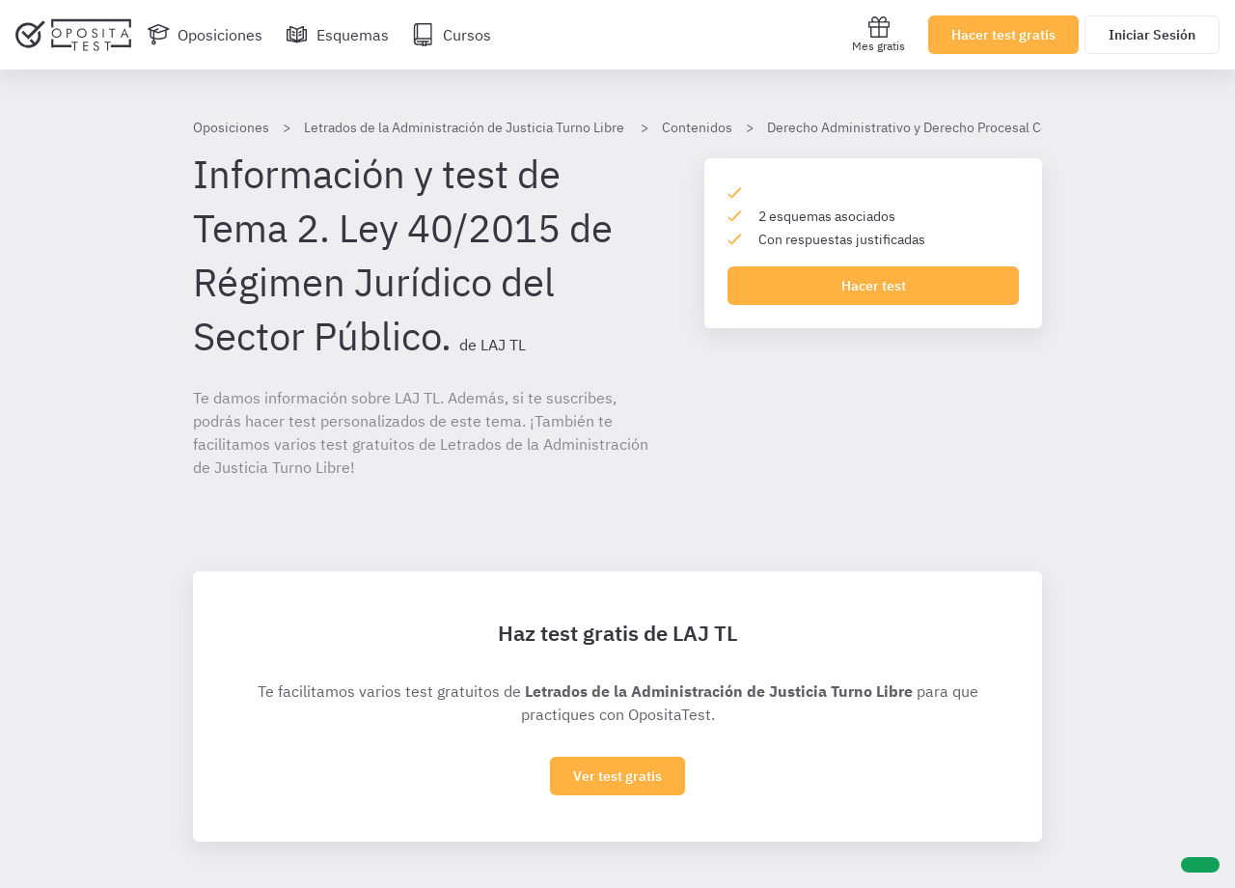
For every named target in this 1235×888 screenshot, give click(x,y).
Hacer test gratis (1003, 34)
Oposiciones (231, 127)
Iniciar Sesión (1152, 34)
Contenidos (697, 127)
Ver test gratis (617, 776)
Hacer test (873, 285)
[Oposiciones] (204, 35)
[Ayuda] (1200, 865)
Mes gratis (878, 34)
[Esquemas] (337, 35)
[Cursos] (451, 35)
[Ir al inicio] (73, 34)
